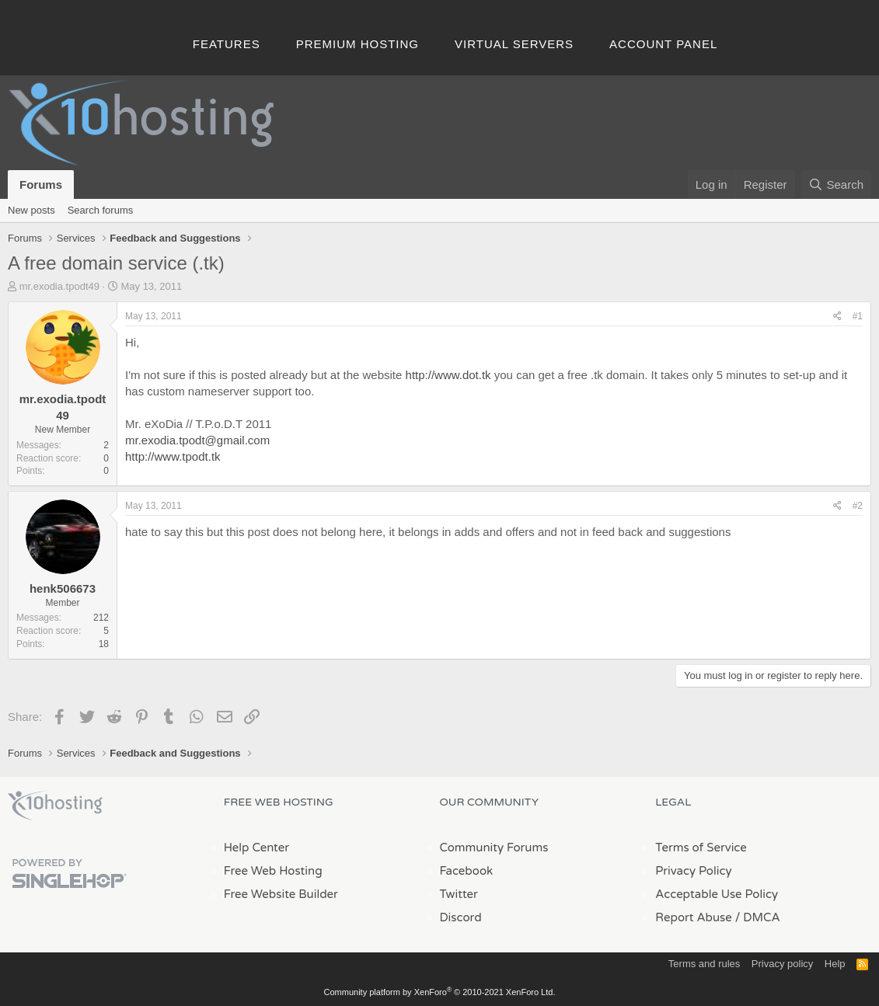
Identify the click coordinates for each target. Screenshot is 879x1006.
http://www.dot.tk (448, 374)
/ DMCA (757, 917)
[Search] (836, 184)
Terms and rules (704, 963)
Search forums (101, 210)
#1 (858, 316)
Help (835, 963)
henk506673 (63, 588)
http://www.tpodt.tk (173, 456)
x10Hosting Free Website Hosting (55, 805)
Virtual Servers (514, 43)
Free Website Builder (281, 894)
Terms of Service (701, 848)
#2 (858, 505)
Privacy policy (782, 963)
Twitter (459, 894)
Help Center (256, 848)
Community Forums (494, 848)
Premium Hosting (357, 43)
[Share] (837, 316)
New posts (31, 210)
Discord (461, 917)
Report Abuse (693, 917)
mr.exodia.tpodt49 (59, 286)
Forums (40, 184)
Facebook (467, 871)
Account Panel (663, 43)
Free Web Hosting (273, 871)
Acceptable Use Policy (716, 894)
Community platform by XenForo (440, 992)
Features (226, 43)
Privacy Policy (693, 871)
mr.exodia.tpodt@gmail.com (197, 440)
